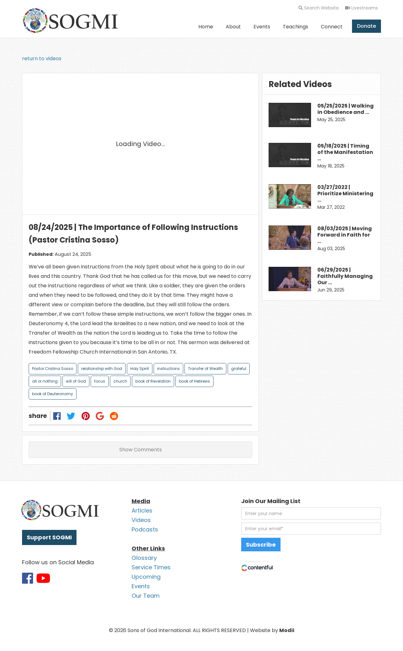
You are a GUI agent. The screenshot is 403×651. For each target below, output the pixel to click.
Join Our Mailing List (270, 501)
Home (205, 26)
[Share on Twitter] (71, 415)
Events (261, 26)
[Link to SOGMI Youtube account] (43, 578)
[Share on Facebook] (57, 415)
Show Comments (140, 449)
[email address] (311, 529)
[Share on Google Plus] (100, 415)
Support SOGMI (49, 537)
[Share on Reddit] (114, 415)
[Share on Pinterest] (85, 415)
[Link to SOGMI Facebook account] (27, 578)
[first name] (311, 513)
